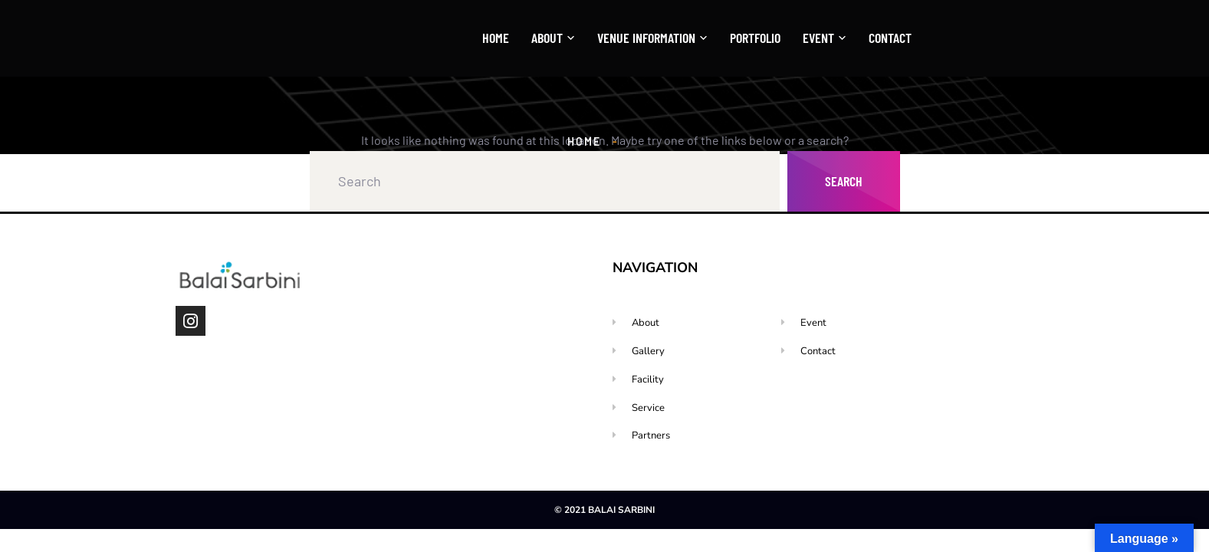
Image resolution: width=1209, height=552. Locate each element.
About (547, 38)
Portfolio (755, 38)
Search (843, 180)
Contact (890, 38)
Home (495, 38)
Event (818, 38)
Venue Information (646, 38)
